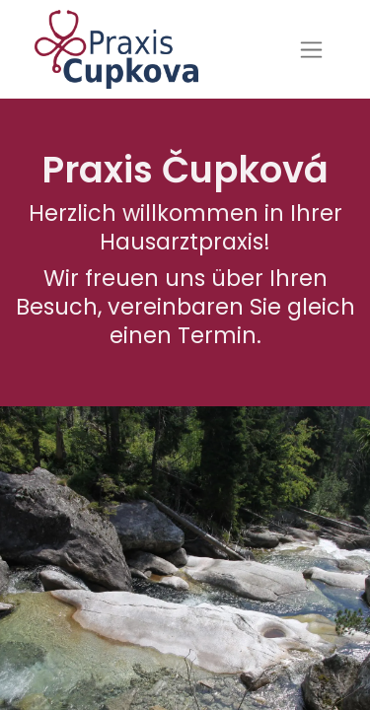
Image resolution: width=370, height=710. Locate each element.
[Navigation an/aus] (311, 50)
